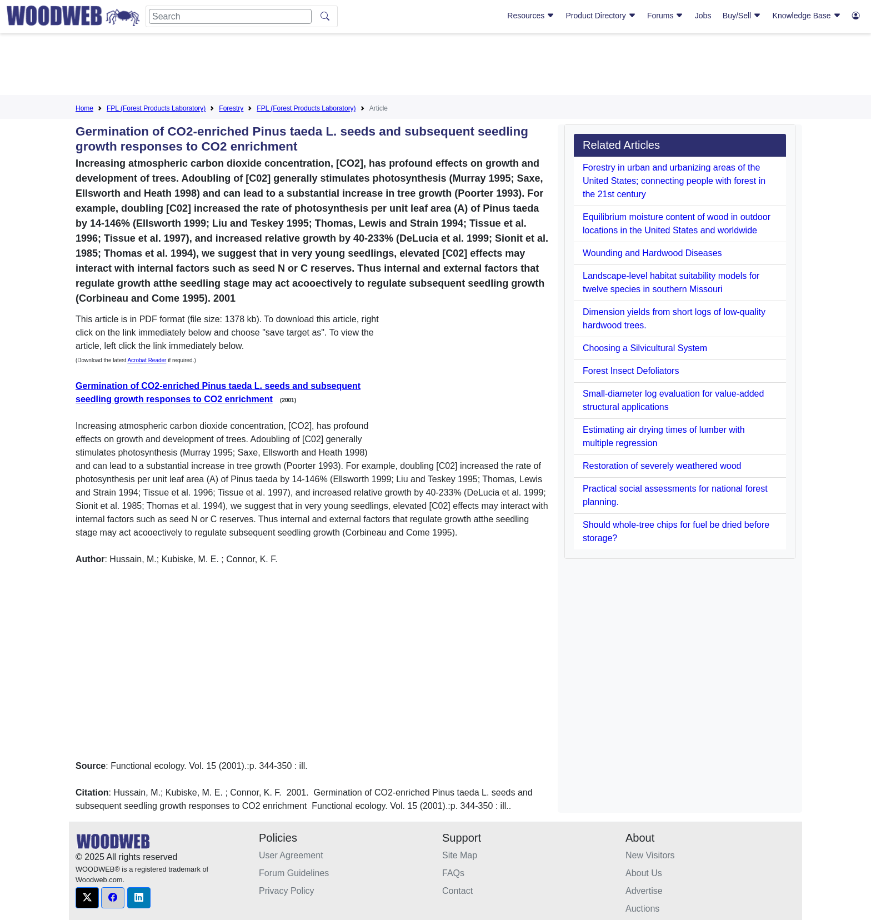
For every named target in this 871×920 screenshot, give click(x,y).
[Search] (230, 16)
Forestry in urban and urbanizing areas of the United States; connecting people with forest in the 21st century (674, 181)
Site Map (459, 855)
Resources (530, 15)
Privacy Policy (286, 891)
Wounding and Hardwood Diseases (652, 253)
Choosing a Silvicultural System (645, 348)
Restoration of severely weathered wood (662, 466)
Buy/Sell (742, 15)
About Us (643, 873)
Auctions (642, 908)
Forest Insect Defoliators (631, 371)
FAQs (453, 873)
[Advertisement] (435, 66)
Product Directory (601, 15)
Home (84, 108)
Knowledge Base (807, 15)
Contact (457, 891)
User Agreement (291, 855)
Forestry (231, 108)
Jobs (703, 15)
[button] (87, 897)
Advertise (644, 891)
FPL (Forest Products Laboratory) (156, 108)
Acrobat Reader (146, 360)
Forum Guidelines (294, 873)
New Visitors (650, 855)
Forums (665, 15)
